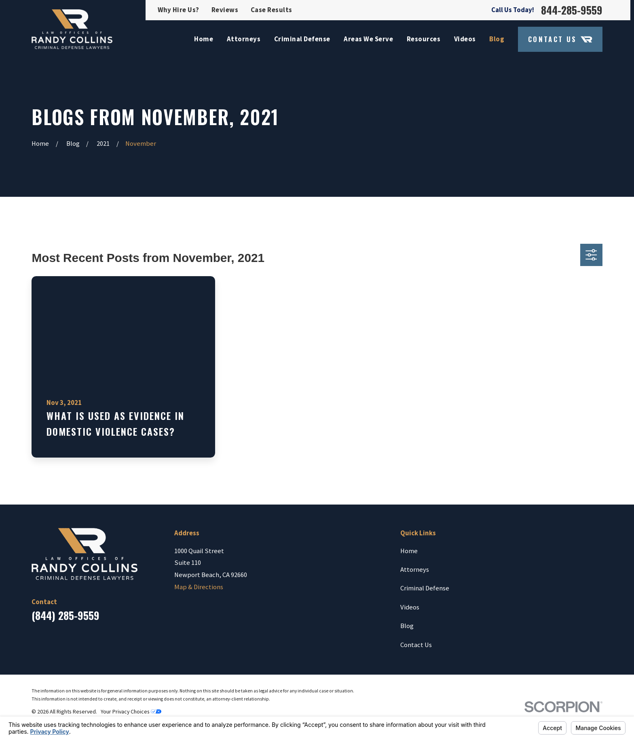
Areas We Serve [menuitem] (368, 39)
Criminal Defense (424, 588)
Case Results (271, 10)
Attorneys (414, 569)
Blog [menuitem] (496, 39)
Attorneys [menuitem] (244, 39)
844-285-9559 (571, 10)
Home (409, 551)
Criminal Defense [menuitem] (302, 39)
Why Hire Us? (178, 10)
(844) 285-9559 (65, 615)
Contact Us (560, 39)
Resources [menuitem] (424, 39)
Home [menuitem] (203, 39)
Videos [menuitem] (465, 39)
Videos (409, 607)
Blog (407, 626)
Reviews (225, 10)
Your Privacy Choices (131, 711)
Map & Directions (198, 587)
